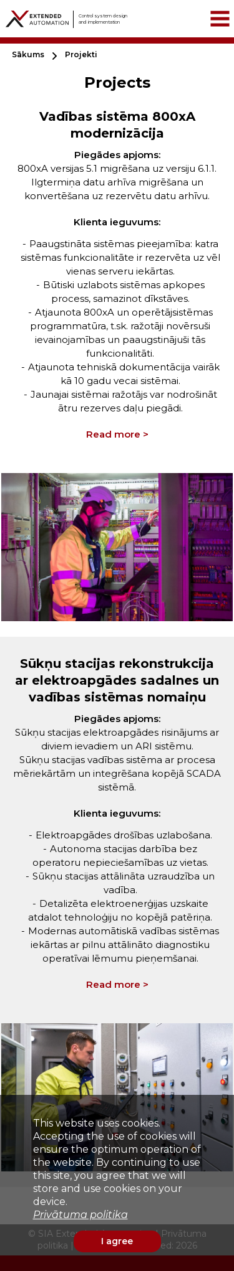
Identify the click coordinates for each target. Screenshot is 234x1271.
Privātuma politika (80, 1215)
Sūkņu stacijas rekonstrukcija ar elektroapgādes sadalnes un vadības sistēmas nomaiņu (117, 680)
